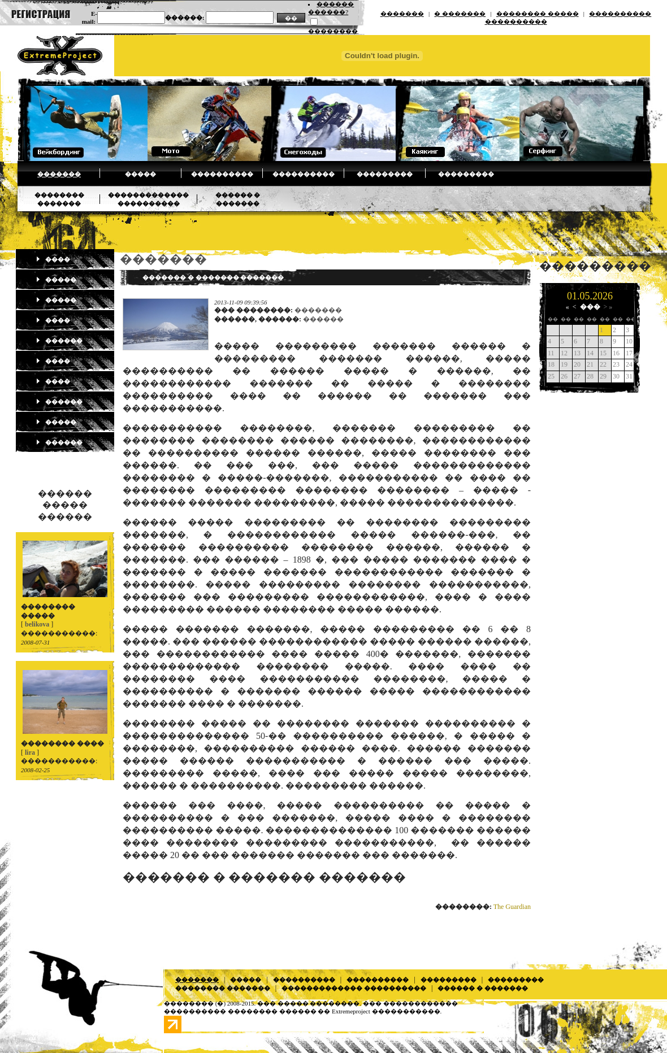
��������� (385, 174)
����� (140, 174)
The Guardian (512, 907)
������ (59, 340)
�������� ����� (537, 13)
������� (402, 13)
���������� (222, 174)
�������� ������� (222, 988)
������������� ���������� (353, 988)
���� (53, 259)
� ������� (460, 13)
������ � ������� (483, 988)
